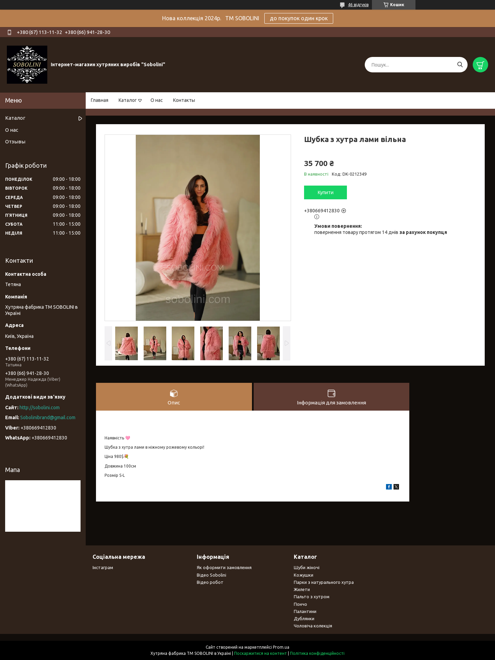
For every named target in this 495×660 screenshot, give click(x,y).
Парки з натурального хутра (324, 582)
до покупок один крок (299, 18)
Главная (99, 100)
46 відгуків (358, 4)
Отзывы (15, 141)
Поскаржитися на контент (260, 653)
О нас (156, 100)
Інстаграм (103, 567)
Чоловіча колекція (313, 625)
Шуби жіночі (306, 567)
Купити (326, 192)
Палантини (305, 611)
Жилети (302, 589)
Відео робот (210, 582)
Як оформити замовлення (224, 567)
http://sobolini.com (40, 407)
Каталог (128, 100)
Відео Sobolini (211, 575)
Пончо (300, 604)
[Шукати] (460, 64)
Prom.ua (281, 647)
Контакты (184, 100)
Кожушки (303, 575)
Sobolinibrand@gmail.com (47, 417)
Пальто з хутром (311, 596)
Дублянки (304, 618)
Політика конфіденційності (317, 653)
